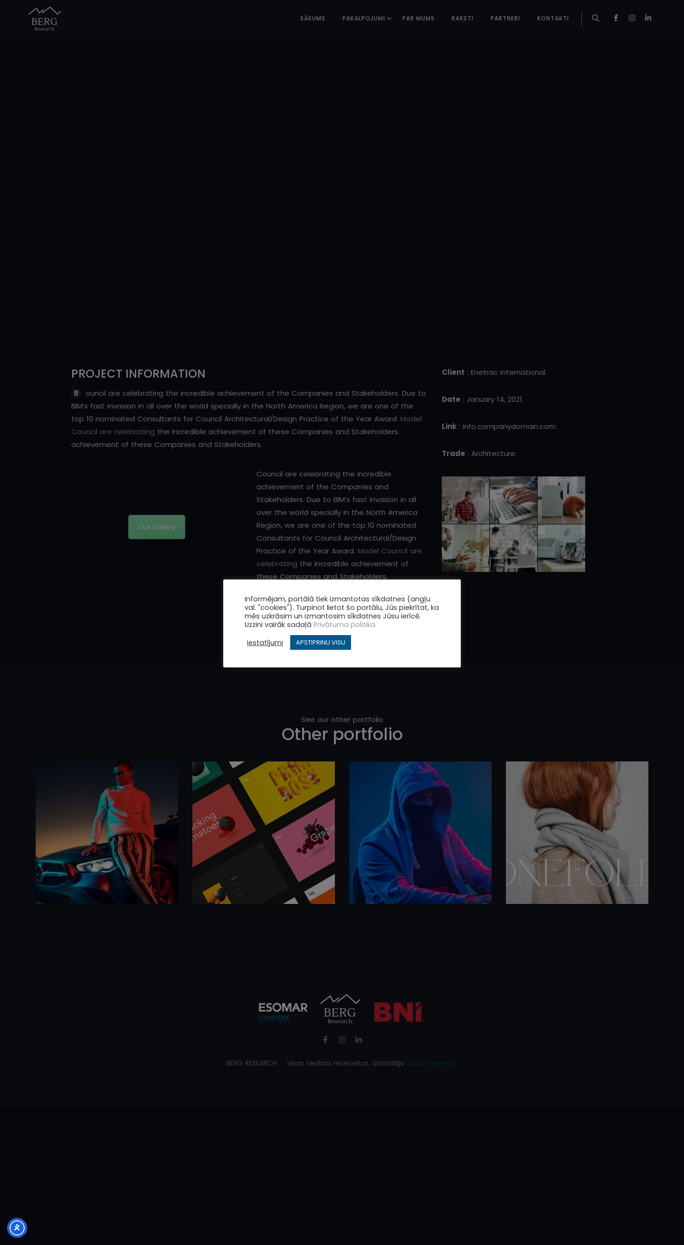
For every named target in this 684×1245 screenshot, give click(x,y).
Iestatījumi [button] (265, 642)
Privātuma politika (344, 624)
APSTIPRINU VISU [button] (320, 642)
